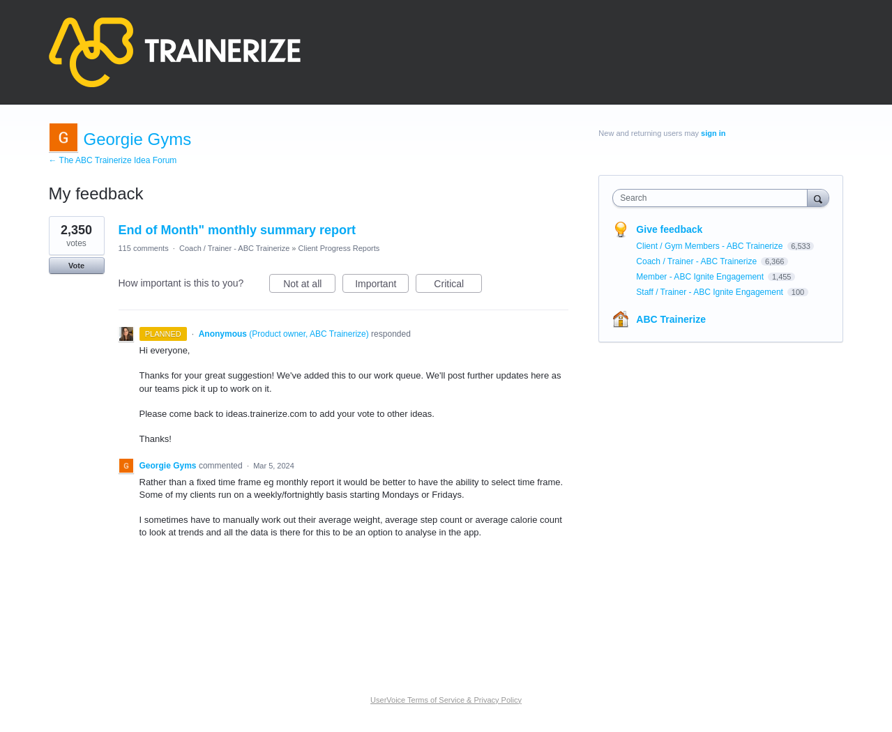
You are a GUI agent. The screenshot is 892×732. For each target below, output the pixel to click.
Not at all (309, 285)
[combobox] (713, 198)
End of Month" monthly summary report (237, 230)
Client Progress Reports (339, 248)
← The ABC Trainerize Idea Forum (113, 160)
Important (382, 285)
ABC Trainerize (671, 319)
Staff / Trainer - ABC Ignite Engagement (710, 292)
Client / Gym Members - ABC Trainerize (710, 246)
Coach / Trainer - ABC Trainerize (234, 248)
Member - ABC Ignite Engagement (701, 277)
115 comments (144, 248)
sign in (713, 133)
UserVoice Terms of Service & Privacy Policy (446, 700)
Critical (458, 285)
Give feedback (669, 229)
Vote (76, 265)
